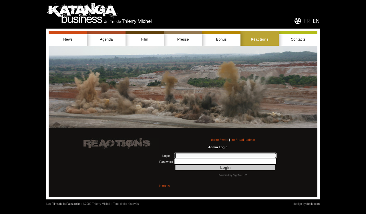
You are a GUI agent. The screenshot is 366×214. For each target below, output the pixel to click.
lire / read (237, 139)
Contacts (298, 39)
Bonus (221, 39)
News (68, 39)
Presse (183, 39)
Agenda (106, 39)
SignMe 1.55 (240, 175)
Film (144, 39)
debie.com (313, 203)
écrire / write (219, 139)
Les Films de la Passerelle (63, 203)
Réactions (259, 39)
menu (166, 185)
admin (250, 139)
